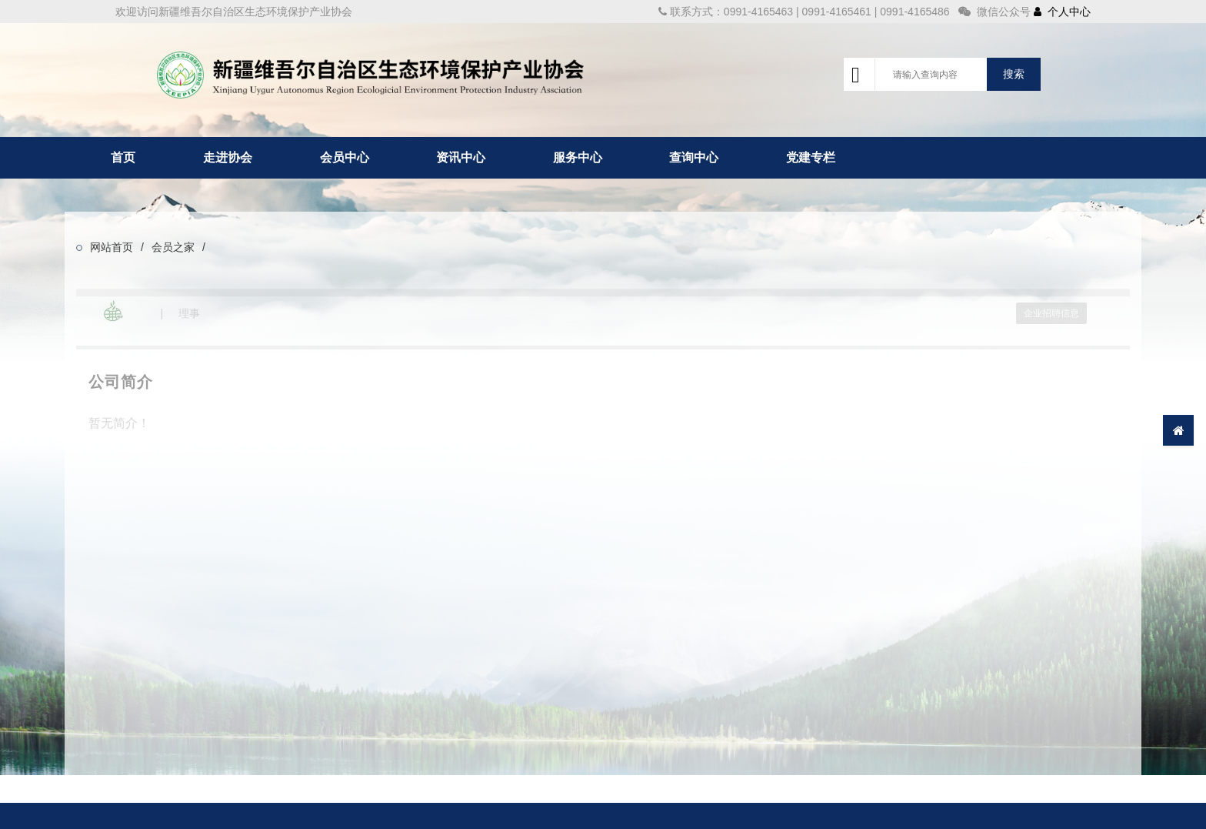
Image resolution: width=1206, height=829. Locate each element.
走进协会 (227, 157)
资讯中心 (460, 157)
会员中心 (344, 157)
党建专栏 (810, 157)
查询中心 (693, 157)
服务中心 (577, 157)
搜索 (1013, 74)
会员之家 (173, 247)
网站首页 (111, 247)
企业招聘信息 (1051, 313)
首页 (123, 157)
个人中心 (1062, 11)
